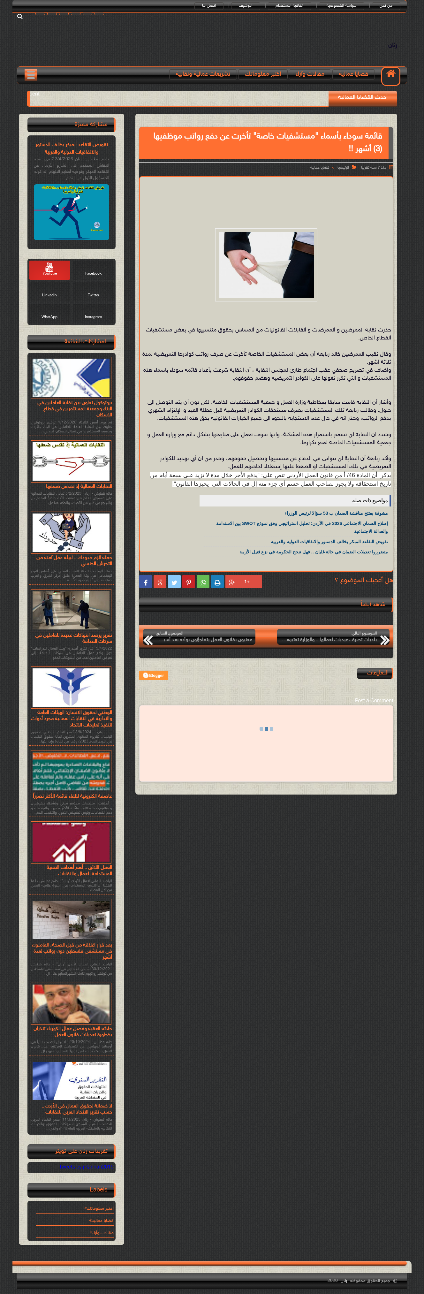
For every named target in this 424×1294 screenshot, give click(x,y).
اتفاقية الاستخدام (290, 5)
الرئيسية (343, 167)
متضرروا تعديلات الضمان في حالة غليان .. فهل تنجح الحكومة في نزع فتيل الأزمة (313, 551)
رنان (392, 45)
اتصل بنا (209, 5)
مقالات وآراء (310, 74)
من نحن (386, 5)
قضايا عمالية (353, 74)
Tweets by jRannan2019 (86, 1167)
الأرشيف (246, 5)
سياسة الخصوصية (342, 5)
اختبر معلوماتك (263, 74)
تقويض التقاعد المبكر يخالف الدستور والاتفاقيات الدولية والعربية (329, 541)
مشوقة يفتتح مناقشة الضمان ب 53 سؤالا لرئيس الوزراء (336, 513)
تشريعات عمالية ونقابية (203, 74)
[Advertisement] (266, 197)
